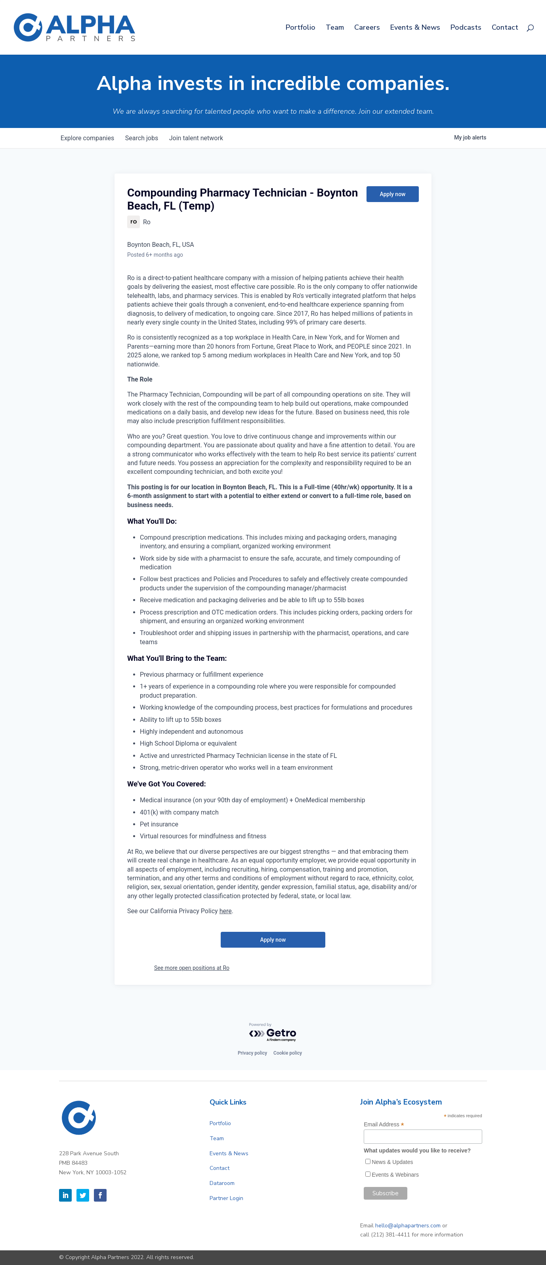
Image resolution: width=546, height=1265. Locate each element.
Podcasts (466, 28)
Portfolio (300, 28)
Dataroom (222, 1183)
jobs (144, 138)
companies (88, 138)
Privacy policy (252, 1053)
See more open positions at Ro (191, 968)
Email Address (384, 1124)
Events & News (415, 28)
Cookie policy (287, 1053)
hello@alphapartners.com (408, 1225)
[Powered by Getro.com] (273, 1032)
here (226, 911)
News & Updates (392, 1162)
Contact (505, 28)
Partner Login (226, 1198)
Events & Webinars (395, 1175)
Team (335, 28)
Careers (367, 28)
